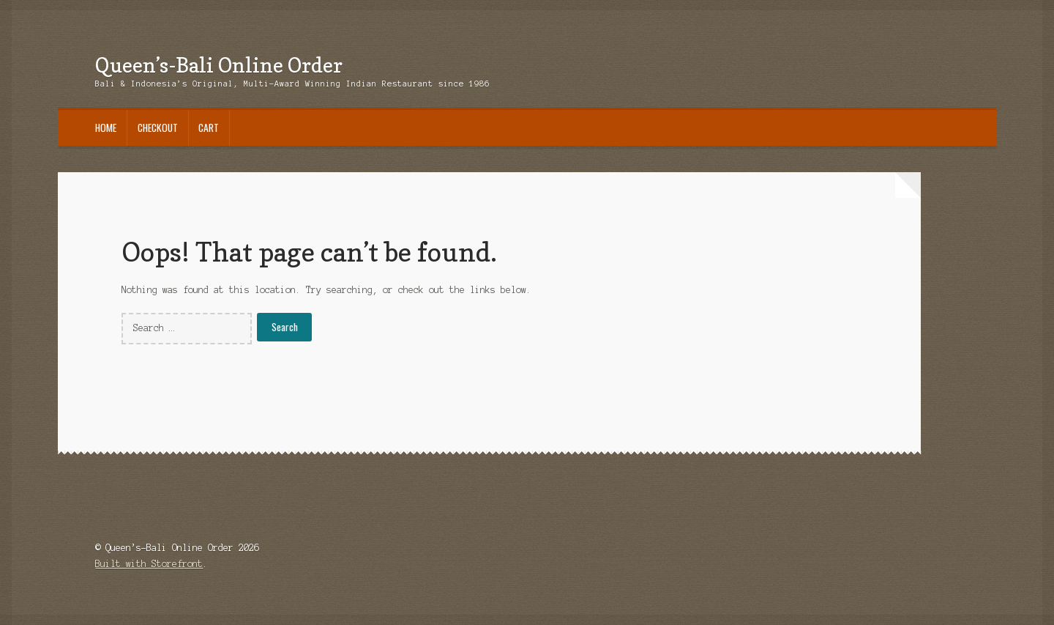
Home (105, 127)
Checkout (158, 127)
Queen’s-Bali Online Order (219, 65)
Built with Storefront (149, 564)
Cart (208, 127)
